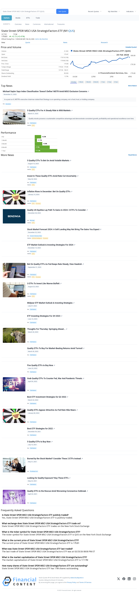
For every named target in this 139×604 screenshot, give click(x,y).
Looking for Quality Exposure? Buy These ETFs (48, 487)
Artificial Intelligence (37, 240)
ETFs (28, 18)
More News (132, 86)
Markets (7, 18)
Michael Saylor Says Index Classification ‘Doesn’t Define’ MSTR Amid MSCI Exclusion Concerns (46, 91)
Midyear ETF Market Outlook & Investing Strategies (51, 307)
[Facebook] (124, 591)
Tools (38, 18)
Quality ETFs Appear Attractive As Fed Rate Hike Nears (52, 417)
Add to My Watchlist (41, 39)
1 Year (103, 82)
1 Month (88, 82)
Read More (132, 156)
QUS (71, 31)
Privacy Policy (71, 592)
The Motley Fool (34, 479)
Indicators (130, 11)
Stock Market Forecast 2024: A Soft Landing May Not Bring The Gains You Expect (64, 232)
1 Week (81, 82)
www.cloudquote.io (77, 587)
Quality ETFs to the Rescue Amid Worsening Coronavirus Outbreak (57, 500)
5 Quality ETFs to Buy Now (40, 449)
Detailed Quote (131, 47)
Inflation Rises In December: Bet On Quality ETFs (49, 193)
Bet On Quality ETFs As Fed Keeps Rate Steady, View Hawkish (55, 268)
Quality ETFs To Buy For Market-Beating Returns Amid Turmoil (55, 354)
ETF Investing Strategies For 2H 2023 (44, 320)
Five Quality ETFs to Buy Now (41, 371)
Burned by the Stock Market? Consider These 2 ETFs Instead (55, 467)
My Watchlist (112, 11)
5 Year (116, 82)
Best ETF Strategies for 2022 (41, 436)
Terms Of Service (85, 592)
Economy (38, 205)
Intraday (73, 82)
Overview (18, 24)
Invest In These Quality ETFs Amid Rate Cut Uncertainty (52, 177)
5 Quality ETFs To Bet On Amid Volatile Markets (49, 161)
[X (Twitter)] (118, 591)
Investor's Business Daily (36, 238)
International (48, 24)
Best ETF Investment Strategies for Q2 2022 (47, 403)
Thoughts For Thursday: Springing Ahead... (47, 334)
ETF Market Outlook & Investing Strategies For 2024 (51, 248)
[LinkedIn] (129, 591)
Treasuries (61, 24)
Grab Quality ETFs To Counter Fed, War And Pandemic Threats (55, 385)
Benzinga (32, 222)
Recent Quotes (93, 11)
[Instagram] (134, 591)
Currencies (37, 24)
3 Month (95, 82)
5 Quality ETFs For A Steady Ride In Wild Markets (50, 111)
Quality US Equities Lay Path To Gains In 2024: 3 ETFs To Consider (57, 212)
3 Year (109, 82)
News (27, 24)
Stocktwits (8, 104)
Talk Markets (33, 123)
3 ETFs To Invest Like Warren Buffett (44, 287)
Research (104, 42)
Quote (27, 42)
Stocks (17, 18)
